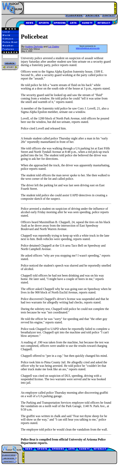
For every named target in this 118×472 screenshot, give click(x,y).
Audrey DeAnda (34, 46)
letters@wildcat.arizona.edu (88, 48)
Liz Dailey (53, 46)
